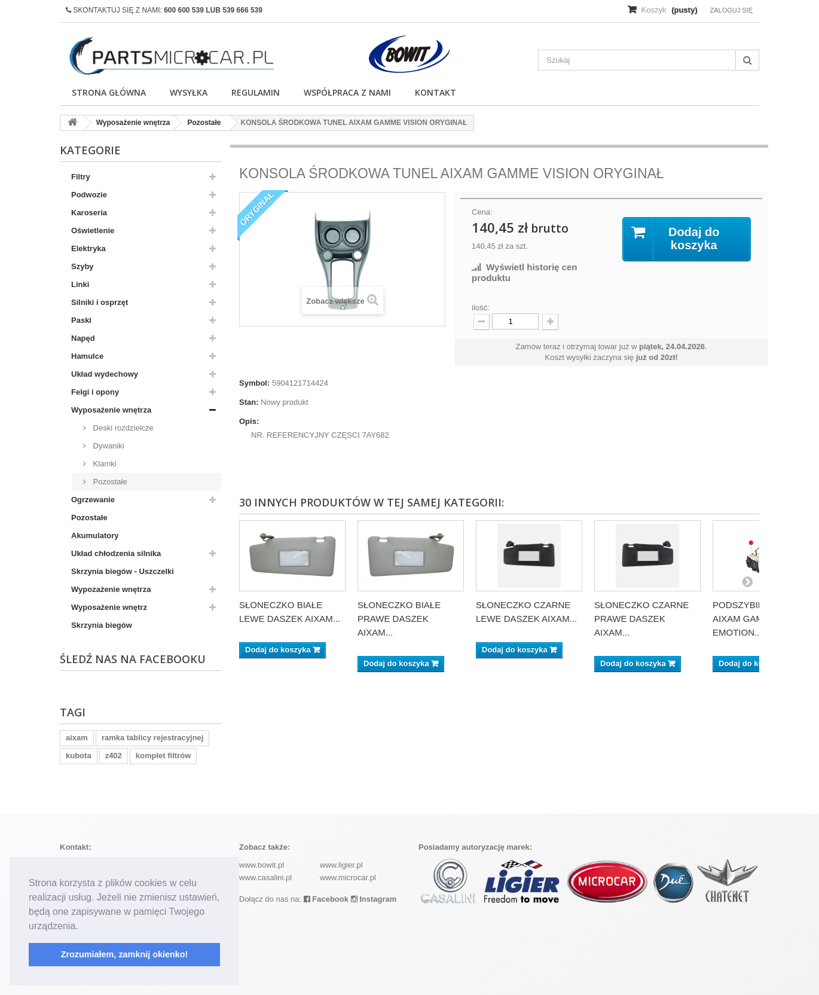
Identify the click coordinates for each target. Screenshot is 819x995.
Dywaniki (107, 445)
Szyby (82, 266)
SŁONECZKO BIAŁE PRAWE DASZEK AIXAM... (399, 618)
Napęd (83, 338)
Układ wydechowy (104, 374)
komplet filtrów (163, 755)
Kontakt (435, 92)
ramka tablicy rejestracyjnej (153, 737)
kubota (78, 755)
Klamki (104, 463)
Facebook (326, 899)
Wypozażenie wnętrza (111, 589)
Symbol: (254, 383)
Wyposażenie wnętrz (109, 607)
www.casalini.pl (265, 877)
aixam (77, 737)
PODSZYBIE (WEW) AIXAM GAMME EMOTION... (754, 618)
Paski (81, 320)
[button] (82, 927)
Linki (80, 284)
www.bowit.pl (261, 864)
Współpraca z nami (347, 92)
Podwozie (89, 194)
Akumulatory (94, 535)
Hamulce (87, 356)
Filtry (80, 176)
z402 (113, 755)
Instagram (374, 899)
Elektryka (88, 248)
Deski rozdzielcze (122, 427)
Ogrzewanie (93, 499)
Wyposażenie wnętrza (111, 409)
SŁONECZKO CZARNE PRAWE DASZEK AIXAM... (641, 618)
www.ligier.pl (341, 864)
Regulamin (255, 92)
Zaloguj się (731, 10)
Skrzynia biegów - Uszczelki (122, 571)
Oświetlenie (92, 230)
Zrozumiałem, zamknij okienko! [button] (124, 954)
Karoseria (89, 212)
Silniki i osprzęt (99, 302)
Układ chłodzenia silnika (116, 553)
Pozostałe (109, 481)
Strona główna (109, 92)
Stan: (249, 402)
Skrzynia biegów (101, 625)
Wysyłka (188, 92)
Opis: (249, 421)
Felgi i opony (95, 391)
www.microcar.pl (348, 877)
